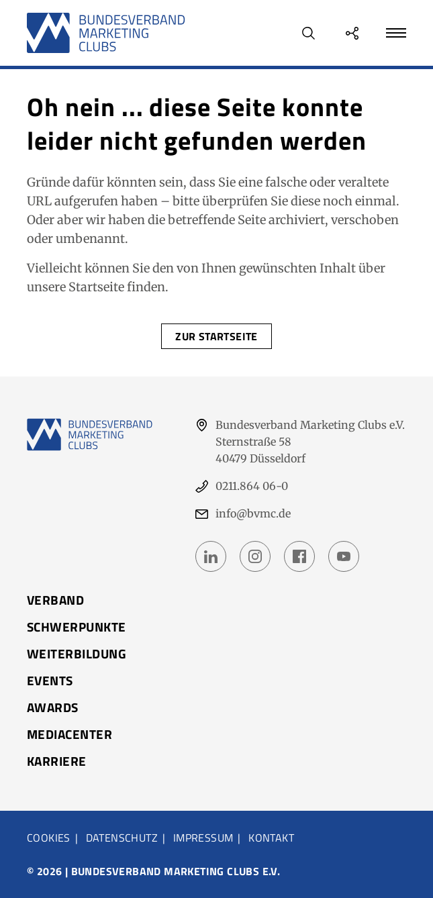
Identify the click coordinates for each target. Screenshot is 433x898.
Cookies (48, 838)
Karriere (57, 761)
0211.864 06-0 (251, 486)
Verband (55, 600)
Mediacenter (69, 734)
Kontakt (271, 838)
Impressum (203, 838)
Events (50, 680)
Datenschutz (122, 838)
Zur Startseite (216, 336)
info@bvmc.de (253, 513)
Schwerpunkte (76, 626)
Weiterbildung (76, 653)
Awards (53, 707)
